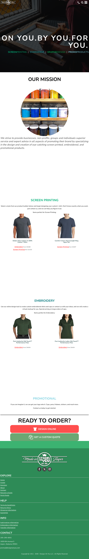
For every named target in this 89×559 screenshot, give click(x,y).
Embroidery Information (9, 525)
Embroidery (19, 247)
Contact (3, 490)
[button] (82, 2)
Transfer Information (7, 528)
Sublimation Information (9, 522)
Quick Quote (4, 495)
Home (2, 480)
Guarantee (4, 513)
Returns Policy (5, 508)
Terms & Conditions (7, 505)
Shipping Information (8, 510)
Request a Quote (6, 493)
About (2, 488)
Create (2, 482)
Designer (3, 485)
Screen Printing (19, 249)
